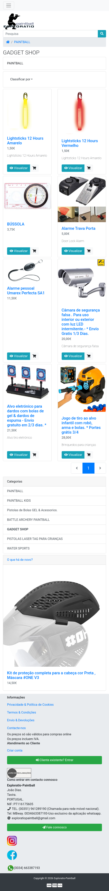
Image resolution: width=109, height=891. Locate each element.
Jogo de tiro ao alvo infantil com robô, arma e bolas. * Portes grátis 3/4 (81, 425)
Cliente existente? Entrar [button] (54, 760)
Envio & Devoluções (20, 720)
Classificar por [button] (20, 79)
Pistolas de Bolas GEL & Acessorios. (32, 510)
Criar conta (14, 750)
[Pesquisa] (50, 33)
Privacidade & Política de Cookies (30, 704)
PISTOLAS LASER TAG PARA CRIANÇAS (35, 539)
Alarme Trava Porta (78, 228)
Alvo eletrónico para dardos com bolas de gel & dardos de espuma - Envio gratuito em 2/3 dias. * (26, 415)
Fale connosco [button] (54, 827)
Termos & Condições (21, 712)
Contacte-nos (16, 728)
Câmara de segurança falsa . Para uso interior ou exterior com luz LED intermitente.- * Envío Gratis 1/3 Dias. (81, 322)
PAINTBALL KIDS (19, 500)
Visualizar (19, 168)
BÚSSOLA (15, 224)
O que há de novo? (20, 560)
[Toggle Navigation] (8, 5)
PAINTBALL (22, 42)
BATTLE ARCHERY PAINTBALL (28, 520)
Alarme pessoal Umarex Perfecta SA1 (26, 290)
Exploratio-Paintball (64, 878)
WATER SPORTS (18, 548)
